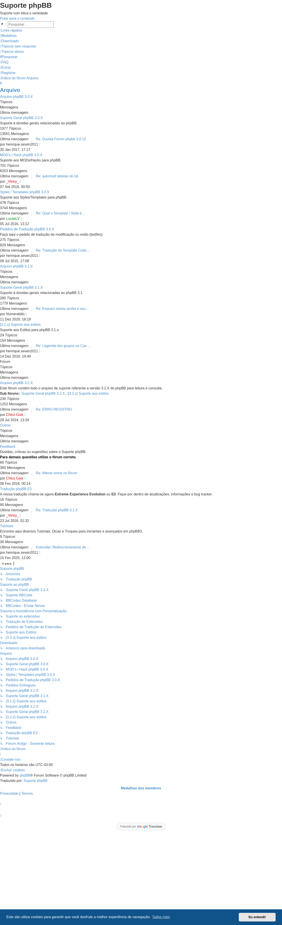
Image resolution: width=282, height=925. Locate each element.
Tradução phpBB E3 (16, 489)
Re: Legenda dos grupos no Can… (63, 346)
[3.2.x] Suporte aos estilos (88, 393)
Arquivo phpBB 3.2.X (16, 383)
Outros (5, 425)
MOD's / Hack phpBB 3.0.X (21, 155)
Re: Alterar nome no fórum (56, 473)
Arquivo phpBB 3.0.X (16, 97)
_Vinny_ (12, 181)
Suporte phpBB (36, 781)
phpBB (25, 775)
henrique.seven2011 (22, 144)
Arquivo (10, 90)
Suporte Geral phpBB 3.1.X (21, 287)
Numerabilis (15, 314)
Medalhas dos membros (141, 788)
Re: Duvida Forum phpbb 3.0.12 (61, 139)
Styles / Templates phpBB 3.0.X (24, 192)
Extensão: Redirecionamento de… (63, 547)
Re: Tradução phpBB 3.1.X (57, 510)
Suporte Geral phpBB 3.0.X (21, 118)
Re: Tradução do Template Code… (63, 250)
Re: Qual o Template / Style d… (60, 213)
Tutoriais (6, 526)
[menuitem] (8, 36)
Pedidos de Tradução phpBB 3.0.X (27, 229)
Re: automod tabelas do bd (57, 176)
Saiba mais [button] (161, 917)
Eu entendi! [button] (257, 917)
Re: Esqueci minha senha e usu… (62, 309)
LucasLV (13, 218)
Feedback (7, 446)
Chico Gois (14, 415)
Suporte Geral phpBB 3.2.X (43, 393)
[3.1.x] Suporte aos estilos (20, 324)
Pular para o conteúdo (17, 18)
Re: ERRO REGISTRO (54, 409)
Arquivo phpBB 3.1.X (16, 266)
